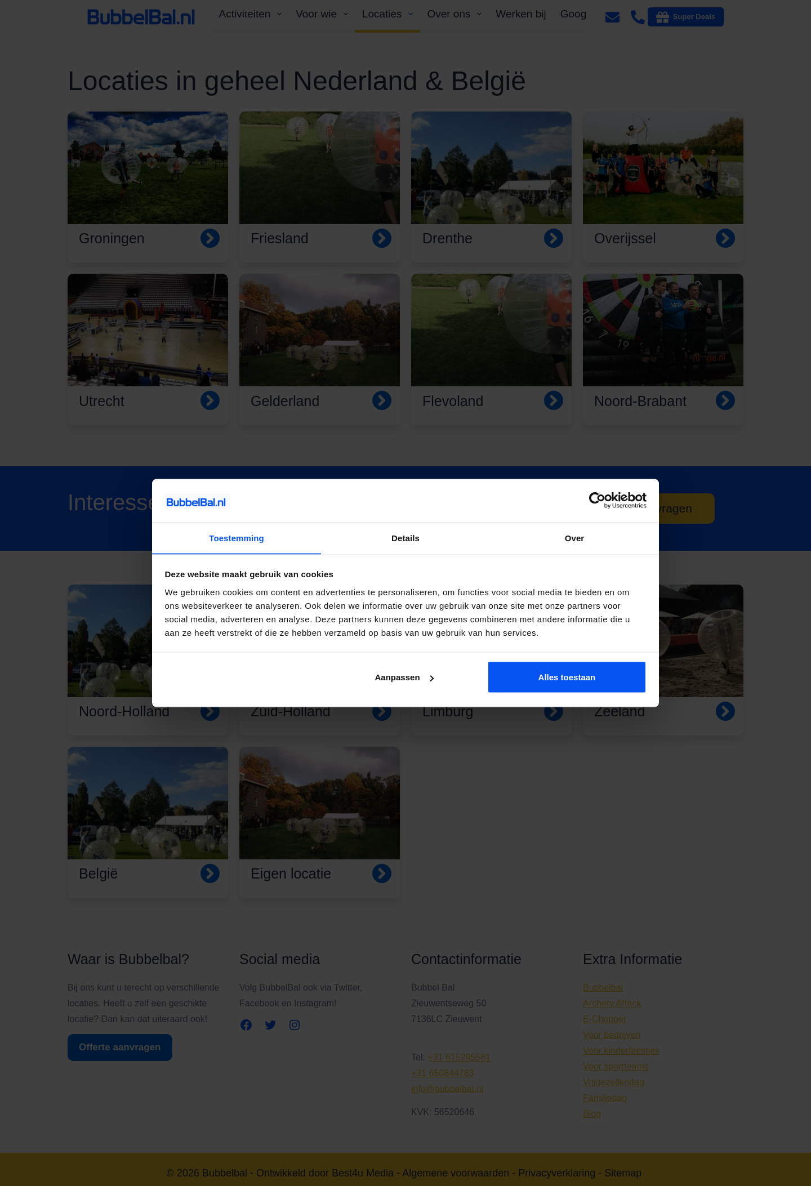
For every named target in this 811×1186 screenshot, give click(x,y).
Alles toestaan (567, 677)
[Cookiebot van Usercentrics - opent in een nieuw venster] (597, 500)
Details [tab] (405, 537)
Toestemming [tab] (236, 537)
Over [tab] (575, 537)
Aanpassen (404, 677)
